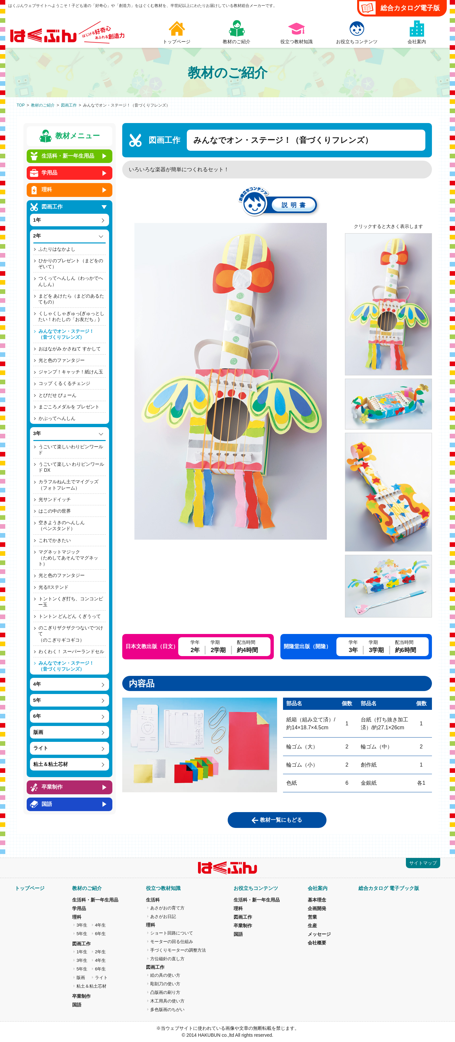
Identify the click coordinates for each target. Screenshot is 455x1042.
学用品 (79, 908)
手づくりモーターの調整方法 (178, 950)
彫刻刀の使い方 (165, 983)
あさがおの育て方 (167, 907)
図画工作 (69, 105)
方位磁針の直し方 (167, 958)
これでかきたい (55, 540)
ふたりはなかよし (57, 249)
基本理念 (317, 899)
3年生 (81, 925)
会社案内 (317, 888)
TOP (21, 105)
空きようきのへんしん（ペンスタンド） (61, 525)
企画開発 (317, 908)
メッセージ (319, 934)
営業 (312, 917)
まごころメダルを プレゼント (69, 406)
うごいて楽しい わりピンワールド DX (71, 467)
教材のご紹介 (43, 105)
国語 (76, 1004)
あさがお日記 (163, 916)
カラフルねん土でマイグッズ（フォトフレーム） (68, 484)
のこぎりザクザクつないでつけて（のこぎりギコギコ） (70, 633)
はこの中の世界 (55, 511)
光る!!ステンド (54, 587)
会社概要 (317, 942)
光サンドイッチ (55, 499)
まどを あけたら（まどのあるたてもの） (71, 298)
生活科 (153, 899)
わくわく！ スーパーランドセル (71, 651)
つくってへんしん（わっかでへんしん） (70, 281)
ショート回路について (171, 933)
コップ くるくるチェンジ (65, 383)
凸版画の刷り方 (165, 992)
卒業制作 (81, 996)
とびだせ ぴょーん (58, 395)
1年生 (81, 951)
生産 (312, 925)
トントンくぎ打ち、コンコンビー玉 (70, 601)
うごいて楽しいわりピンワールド (70, 449)
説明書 (295, 205)
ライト (101, 977)
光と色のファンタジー (62, 360)
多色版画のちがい (167, 1009)
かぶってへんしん (57, 418)
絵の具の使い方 (165, 975)
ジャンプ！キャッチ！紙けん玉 (71, 371)
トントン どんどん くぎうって (70, 616)
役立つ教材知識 (163, 888)
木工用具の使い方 (167, 1000)
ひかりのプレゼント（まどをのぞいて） (70, 263)
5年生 (81, 933)
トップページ (29, 888)
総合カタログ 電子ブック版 (388, 888)
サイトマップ (423, 863)
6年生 (100, 933)
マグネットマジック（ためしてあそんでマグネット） (68, 557)
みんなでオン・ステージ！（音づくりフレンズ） (66, 334)
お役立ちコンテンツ (256, 888)
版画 (80, 977)
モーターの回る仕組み (171, 941)
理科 (76, 917)
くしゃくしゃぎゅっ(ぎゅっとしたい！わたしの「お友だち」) (71, 316)
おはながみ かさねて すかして (70, 348)
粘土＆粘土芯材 (91, 986)
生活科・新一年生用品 (95, 899)
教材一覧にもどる (281, 820)
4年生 (100, 925)
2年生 (100, 951)
